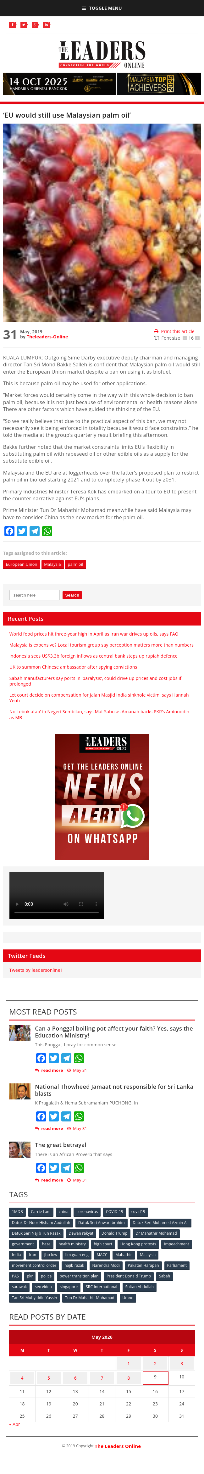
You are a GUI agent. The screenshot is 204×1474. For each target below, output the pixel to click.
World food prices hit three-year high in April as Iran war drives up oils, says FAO (94, 634)
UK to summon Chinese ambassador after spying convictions (73, 667)
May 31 (77, 1071)
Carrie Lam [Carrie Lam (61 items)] (42, 1212)
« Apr (14, 1416)
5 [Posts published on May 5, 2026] (48, 1372)
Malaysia (57, 564)
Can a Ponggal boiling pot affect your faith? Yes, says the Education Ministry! (114, 1032)
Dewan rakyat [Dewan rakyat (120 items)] (82, 1233)
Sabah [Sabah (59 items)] (18, 1285)
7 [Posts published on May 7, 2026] (102, 1372)
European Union (23, 564)
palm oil (82, 564)
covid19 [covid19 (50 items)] (142, 1212)
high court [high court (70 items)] (105, 1243)
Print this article (174, 331)
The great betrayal (60, 1145)
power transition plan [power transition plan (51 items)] (110, 1274)
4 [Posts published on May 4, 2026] (22, 1372)
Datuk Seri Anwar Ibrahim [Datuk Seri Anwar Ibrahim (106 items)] (102, 1223)
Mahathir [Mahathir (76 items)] (161, 1254)
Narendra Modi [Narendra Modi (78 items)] (132, 1264)
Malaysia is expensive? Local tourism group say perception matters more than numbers (101, 645)
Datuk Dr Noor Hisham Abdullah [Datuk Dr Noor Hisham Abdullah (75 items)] (41, 1223)
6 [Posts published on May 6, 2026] (75, 1372)
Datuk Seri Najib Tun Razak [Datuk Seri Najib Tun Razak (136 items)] (36, 1233)
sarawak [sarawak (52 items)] (39, 1285)
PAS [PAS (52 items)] (44, 1274)
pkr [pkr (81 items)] (60, 1274)
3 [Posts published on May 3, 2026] (181, 1359)
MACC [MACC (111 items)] (139, 1254)
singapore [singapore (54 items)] (91, 1285)
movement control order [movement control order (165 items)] (59, 1264)
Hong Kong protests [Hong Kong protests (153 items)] (141, 1243)
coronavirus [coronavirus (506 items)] (89, 1212)
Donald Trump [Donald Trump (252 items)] (116, 1233)
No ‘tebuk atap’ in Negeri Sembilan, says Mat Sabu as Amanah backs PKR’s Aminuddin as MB (99, 715)
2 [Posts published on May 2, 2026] (155, 1359)
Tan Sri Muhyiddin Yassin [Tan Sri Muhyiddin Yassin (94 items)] (35, 1295)
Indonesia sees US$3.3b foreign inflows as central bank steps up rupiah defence (93, 656)
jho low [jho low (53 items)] (86, 1254)
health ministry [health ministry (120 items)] (74, 1243)
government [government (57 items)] (23, 1243)
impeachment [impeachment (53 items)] (24, 1254)
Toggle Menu (102, 8)
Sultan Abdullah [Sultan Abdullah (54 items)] (162, 1285)
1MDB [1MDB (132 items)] (17, 1212)
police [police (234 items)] (76, 1274)
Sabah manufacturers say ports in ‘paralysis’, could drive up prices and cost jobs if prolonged (95, 681)
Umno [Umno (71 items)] (129, 1295)
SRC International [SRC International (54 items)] (124, 1285)
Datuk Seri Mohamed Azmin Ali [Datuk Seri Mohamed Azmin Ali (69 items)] (162, 1223)
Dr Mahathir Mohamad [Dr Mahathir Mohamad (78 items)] (158, 1233)
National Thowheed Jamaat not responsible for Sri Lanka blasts (114, 1090)
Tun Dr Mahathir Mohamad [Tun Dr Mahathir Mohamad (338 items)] (91, 1295)
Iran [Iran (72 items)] (67, 1254)
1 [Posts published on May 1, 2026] (128, 1359)
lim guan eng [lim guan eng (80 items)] (113, 1254)
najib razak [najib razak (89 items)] (100, 1264)
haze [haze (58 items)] (47, 1243)
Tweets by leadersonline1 (36, 971)
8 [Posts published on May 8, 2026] (128, 1372)
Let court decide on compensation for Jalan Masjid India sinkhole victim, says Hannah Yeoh (99, 698)
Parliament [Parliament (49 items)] (22, 1274)
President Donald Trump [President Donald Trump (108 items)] (160, 1274)
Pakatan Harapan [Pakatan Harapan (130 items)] (170, 1264)
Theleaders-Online (47, 337)
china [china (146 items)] (65, 1212)
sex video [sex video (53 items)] (64, 1285)
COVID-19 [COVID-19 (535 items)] (117, 1212)
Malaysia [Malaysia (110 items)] (20, 1264)
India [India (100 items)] (50, 1254)
